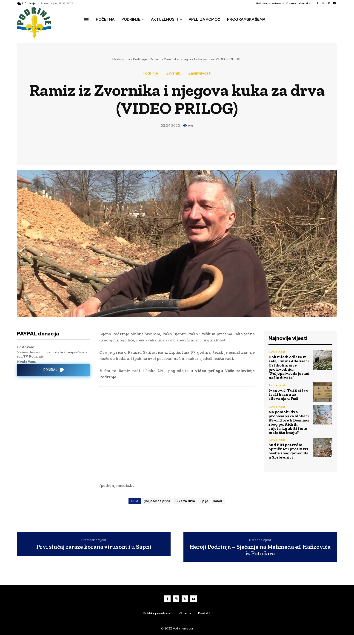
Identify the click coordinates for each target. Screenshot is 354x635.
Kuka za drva (185, 501)
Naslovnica (121, 59)
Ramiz (218, 501)
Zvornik (173, 73)
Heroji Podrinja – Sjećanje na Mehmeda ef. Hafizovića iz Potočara (260, 550)
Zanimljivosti (199, 73)
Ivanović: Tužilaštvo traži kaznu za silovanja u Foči (288, 394)
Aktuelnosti (277, 351)
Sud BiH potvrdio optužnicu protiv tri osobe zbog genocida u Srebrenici (288, 451)
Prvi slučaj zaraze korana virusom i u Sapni (93, 546)
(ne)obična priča (157, 501)
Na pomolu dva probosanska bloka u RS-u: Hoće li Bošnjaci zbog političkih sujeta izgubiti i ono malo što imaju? (288, 422)
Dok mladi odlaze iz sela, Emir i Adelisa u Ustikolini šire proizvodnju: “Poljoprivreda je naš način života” (288, 367)
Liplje (204, 501)
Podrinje (140, 59)
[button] (89, 29)
